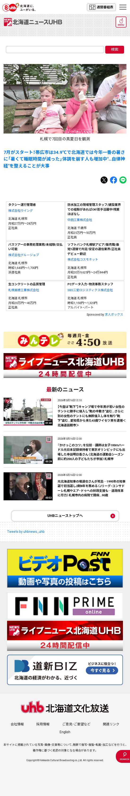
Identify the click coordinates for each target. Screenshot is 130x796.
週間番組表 (101, 7)
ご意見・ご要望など (76, 724)
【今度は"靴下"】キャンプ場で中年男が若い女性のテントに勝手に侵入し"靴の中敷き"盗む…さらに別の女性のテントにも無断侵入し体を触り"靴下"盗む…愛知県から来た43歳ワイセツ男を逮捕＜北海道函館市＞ (92, 416)
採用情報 (43, 724)
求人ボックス (114, 314)
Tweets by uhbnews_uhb (26, 532)
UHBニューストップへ (65, 516)
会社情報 (17, 724)
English (65, 732)
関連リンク (111, 724)
